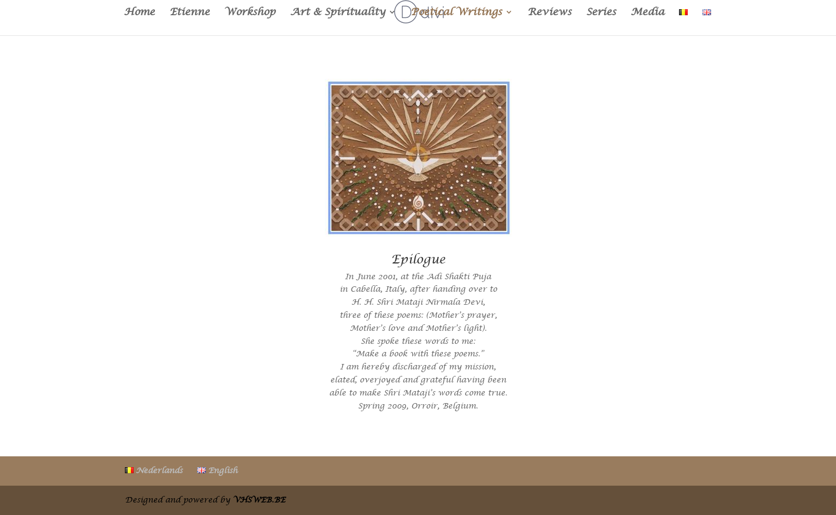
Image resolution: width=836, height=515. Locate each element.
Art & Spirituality (337, 13)
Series (601, 13)
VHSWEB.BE (259, 499)
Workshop (249, 13)
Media (647, 13)
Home (139, 13)
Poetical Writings (456, 13)
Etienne (189, 13)
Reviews (549, 13)
